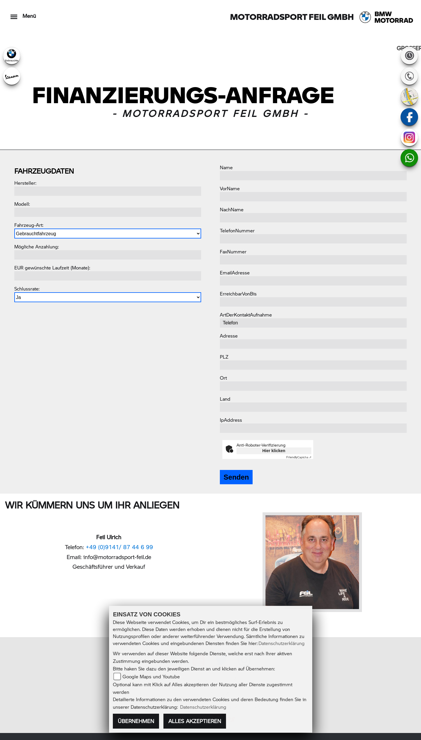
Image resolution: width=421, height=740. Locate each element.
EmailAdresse (235, 272)
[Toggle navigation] (14, 14)
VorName (230, 188)
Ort (223, 377)
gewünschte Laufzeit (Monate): (57, 267)
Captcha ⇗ (298, 457)
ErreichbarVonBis (238, 293)
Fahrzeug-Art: (28, 225)
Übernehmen (136, 721)
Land (225, 398)
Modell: (22, 203)
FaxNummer (233, 251)
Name (226, 167)
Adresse (229, 335)
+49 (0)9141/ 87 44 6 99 (119, 547)
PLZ (224, 356)
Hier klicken (273, 450)
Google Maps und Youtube (151, 676)
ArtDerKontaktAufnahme (246, 314)
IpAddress (231, 419)
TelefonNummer (237, 230)
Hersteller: (25, 182)
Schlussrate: (26, 288)
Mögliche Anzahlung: (36, 246)
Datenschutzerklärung (281, 643)
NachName (232, 209)
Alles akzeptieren (194, 721)
